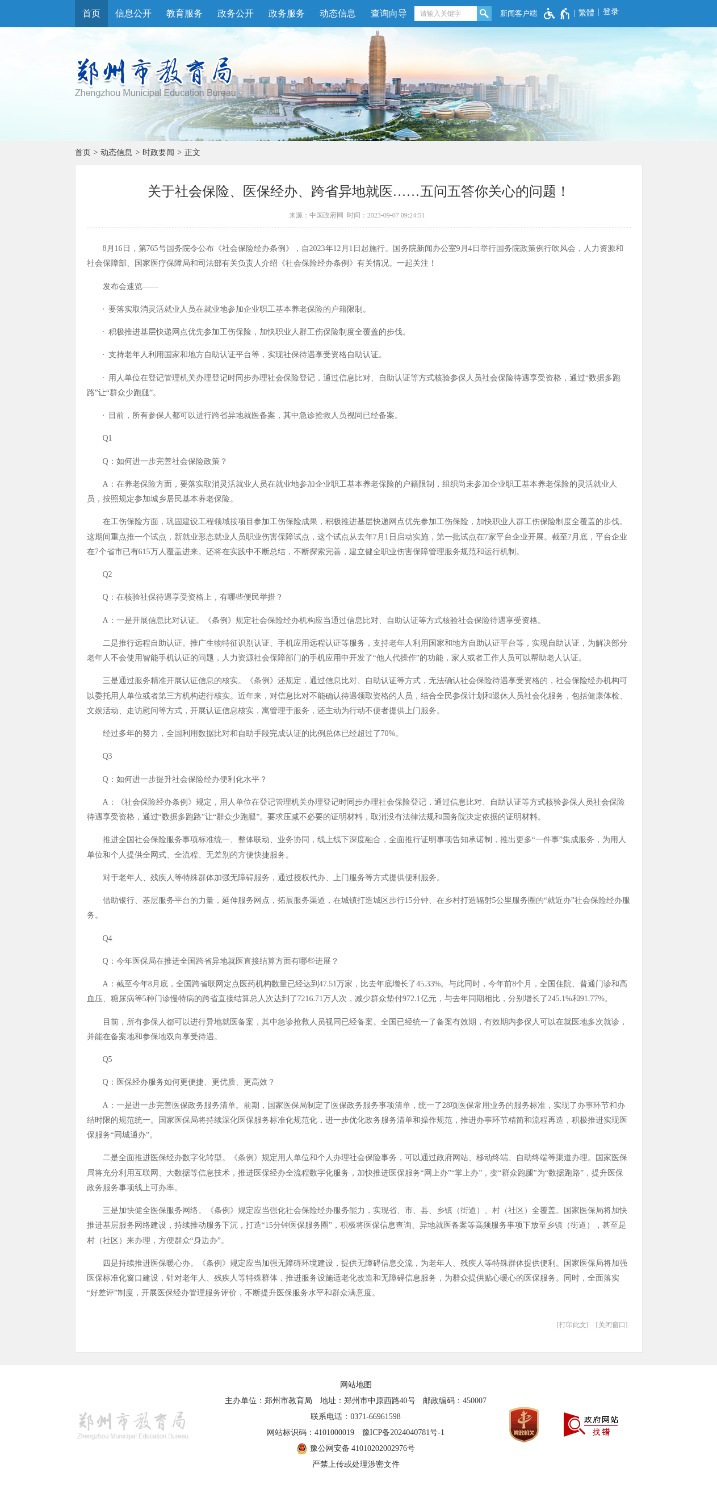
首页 (91, 13)
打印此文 (572, 1325)
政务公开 (235, 13)
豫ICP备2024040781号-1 (403, 1432)
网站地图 (356, 1385)
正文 (192, 152)
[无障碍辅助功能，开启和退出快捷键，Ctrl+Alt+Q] (557, 13)
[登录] (606, 12)
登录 (611, 11)
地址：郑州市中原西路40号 (368, 1400)
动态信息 (338, 13)
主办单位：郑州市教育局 (268, 1400)
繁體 (586, 13)
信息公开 (133, 13)
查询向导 (389, 13)
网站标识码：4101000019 (310, 1432)
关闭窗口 (612, 1325)
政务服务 (287, 13)
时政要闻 (158, 152)
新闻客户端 (518, 13)
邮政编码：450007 (455, 1400)
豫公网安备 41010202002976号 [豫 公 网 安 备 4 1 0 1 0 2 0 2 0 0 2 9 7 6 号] (355, 1448)
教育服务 (184, 13)
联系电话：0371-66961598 (356, 1416)
